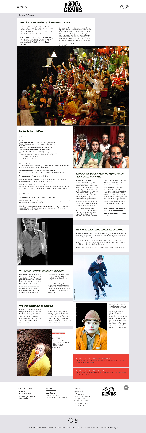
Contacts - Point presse (81, 403)
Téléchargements (79, 405)
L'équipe (76, 393)
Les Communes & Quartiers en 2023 (57, 397)
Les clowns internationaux (27, 396)
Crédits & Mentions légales (109, 428)
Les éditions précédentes (82, 398)
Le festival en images (81, 400)
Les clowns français (25, 398)
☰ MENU (22, 6)
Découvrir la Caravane (53, 395)
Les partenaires (79, 395)
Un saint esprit (78, 391)
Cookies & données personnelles (88, 428)
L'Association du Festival (82, 396)
